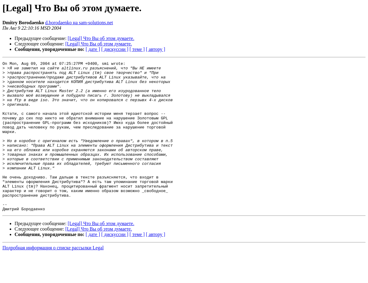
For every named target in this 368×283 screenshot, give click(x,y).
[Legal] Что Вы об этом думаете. (101, 38)
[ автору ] (155, 49)
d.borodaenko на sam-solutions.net (79, 22)
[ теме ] (137, 49)
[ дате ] (92, 49)
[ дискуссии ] (114, 49)
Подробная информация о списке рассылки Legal (53, 277)
